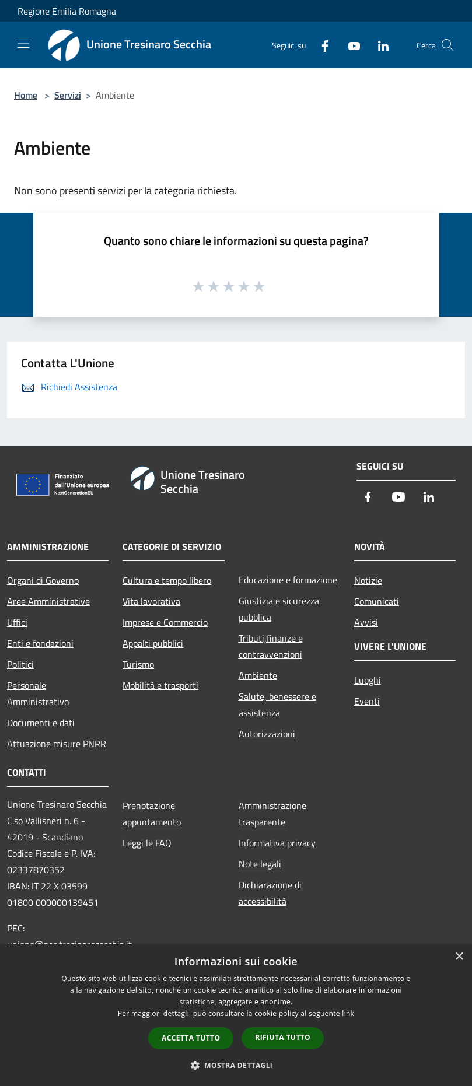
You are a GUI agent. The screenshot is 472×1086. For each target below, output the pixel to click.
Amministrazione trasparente (272, 813)
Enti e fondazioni (40, 643)
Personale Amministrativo (38, 693)
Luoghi (367, 680)
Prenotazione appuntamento (152, 813)
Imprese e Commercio (165, 622)
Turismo (138, 664)
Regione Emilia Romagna (67, 11)
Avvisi (366, 622)
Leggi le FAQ (147, 843)
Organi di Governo (43, 580)
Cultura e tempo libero (167, 580)
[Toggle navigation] (23, 44)
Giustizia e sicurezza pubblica (279, 609)
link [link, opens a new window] (348, 1013)
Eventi (367, 701)
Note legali (260, 864)
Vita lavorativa (151, 601)
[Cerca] (447, 45)
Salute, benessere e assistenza (277, 704)
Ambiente (258, 675)
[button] (236, 1065)
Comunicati (376, 601)
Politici (20, 664)
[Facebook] (320, 44)
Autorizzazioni (267, 734)
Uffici (17, 622)
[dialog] (236, 1015)
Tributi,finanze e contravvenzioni (271, 646)
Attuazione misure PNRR (56, 744)
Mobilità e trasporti (160, 685)
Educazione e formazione (288, 580)
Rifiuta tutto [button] (282, 1037)
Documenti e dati (41, 723)
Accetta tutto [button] (191, 1038)
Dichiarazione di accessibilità (270, 893)
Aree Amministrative (48, 601)
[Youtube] (349, 44)
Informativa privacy (277, 843)
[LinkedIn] (378, 44)
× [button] (458, 956)
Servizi (67, 95)
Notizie (368, 580)
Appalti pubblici (153, 643)
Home (25, 95)
